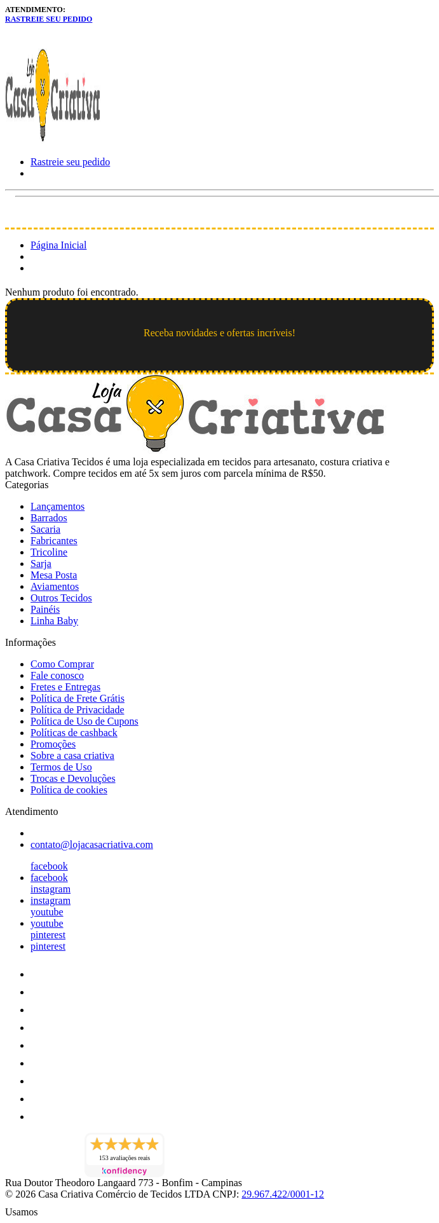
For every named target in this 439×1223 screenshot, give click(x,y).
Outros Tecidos (61, 597)
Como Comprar (62, 664)
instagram (50, 889)
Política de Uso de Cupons (84, 721)
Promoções (53, 744)
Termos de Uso (61, 767)
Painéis (45, 609)
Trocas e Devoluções (73, 778)
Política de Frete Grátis (77, 698)
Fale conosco (57, 675)
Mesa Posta (53, 575)
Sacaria (45, 529)
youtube (47, 911)
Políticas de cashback (74, 732)
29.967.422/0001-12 (282, 1194)
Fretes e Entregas (65, 686)
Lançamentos (57, 506)
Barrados (48, 517)
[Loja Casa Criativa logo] (52, 140)
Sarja (40, 563)
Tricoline (48, 552)
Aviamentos (54, 586)
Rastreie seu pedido (48, 19)
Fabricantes (54, 540)
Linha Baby (54, 620)
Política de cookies (68, 789)
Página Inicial (58, 245)
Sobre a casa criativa (72, 755)
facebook (49, 866)
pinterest (47, 934)
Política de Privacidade (77, 709)
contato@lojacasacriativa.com (91, 844)
